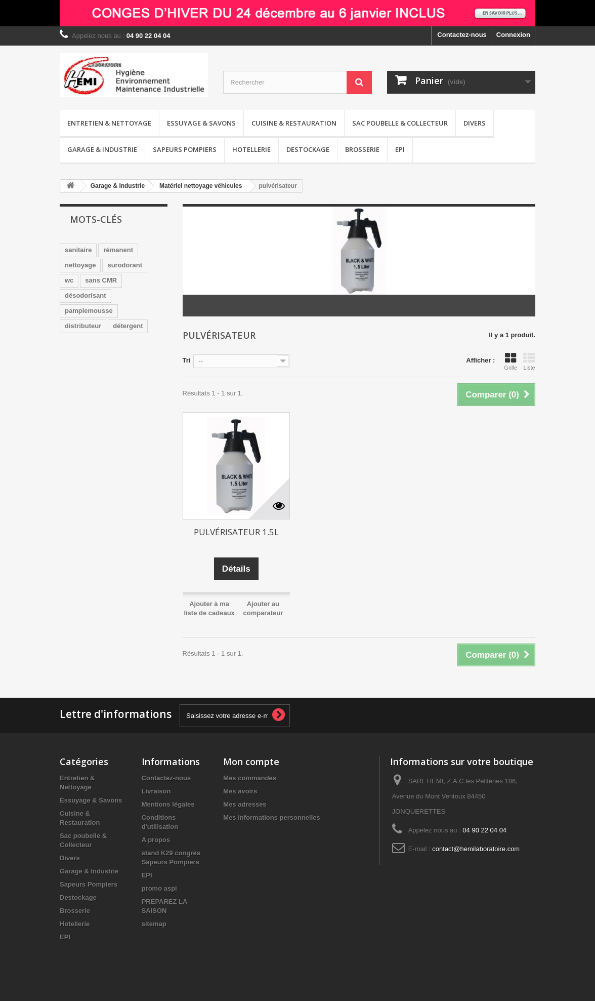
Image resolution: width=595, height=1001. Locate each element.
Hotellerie (251, 149)
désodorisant (85, 295)
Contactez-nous (462, 34)
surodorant (124, 265)
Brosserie (362, 149)
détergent (128, 326)
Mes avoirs (240, 791)
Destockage (307, 149)
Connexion (513, 34)
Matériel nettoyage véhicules (200, 185)
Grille (510, 361)
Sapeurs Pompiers (185, 149)
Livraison (156, 791)
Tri (187, 360)
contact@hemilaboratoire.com (476, 849)
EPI (400, 149)
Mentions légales (168, 804)
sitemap (154, 924)
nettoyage (80, 265)
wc (69, 280)
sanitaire (78, 250)
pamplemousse (89, 310)
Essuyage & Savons (201, 123)
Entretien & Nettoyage (109, 123)
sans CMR (101, 280)
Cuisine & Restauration (293, 123)
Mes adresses (244, 804)
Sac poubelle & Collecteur (400, 123)
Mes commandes (249, 778)
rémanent (118, 250)
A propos (156, 840)
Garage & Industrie (102, 149)
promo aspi (159, 888)
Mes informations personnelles (271, 817)
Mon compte (251, 761)
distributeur (83, 326)
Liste (529, 361)
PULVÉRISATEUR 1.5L (236, 532)
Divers (474, 123)
